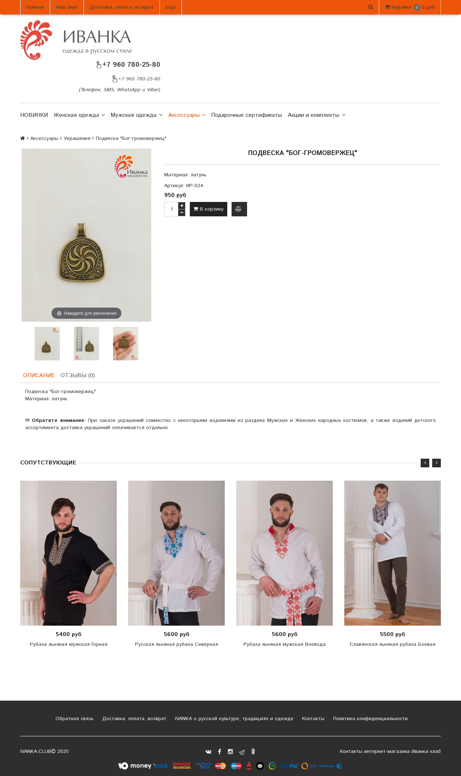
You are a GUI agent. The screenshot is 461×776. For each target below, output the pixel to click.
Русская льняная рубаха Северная (176, 644)
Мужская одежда (136, 115)
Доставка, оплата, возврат (122, 7)
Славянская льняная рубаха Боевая (392, 644)
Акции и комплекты (316, 115)
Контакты (312, 718)
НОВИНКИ (34, 115)
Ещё (171, 7)
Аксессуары (186, 115)
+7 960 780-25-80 (127, 65)
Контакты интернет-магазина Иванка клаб (390, 751)
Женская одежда (79, 115)
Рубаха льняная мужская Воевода (284, 644)
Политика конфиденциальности (369, 718)
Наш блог (67, 7)
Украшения (77, 138)
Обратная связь (74, 718)
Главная (35, 7)
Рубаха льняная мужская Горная (68, 644)
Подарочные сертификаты (246, 115)
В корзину (208, 209)
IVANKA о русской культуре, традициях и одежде (233, 718)
